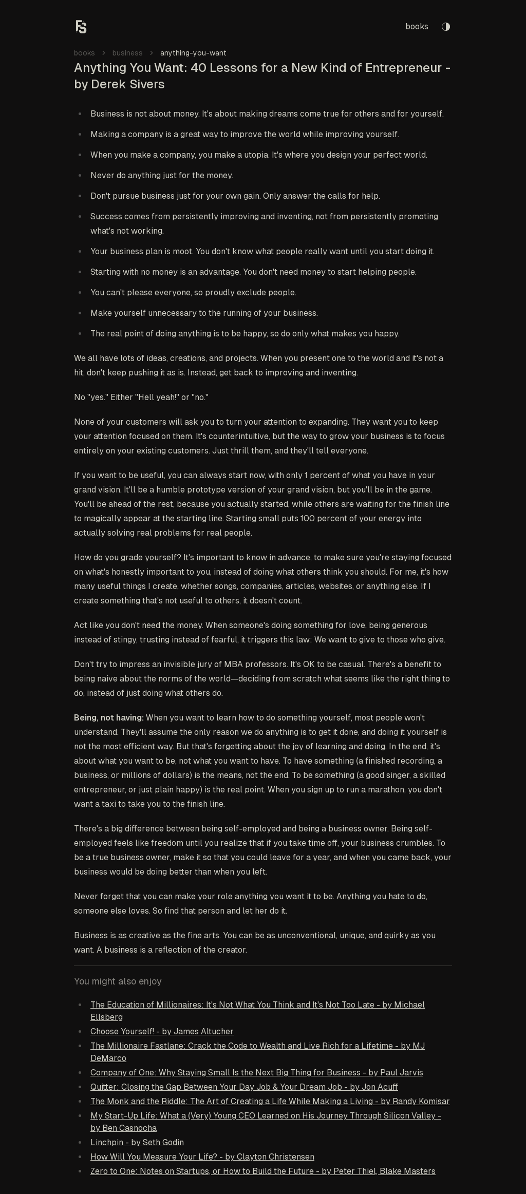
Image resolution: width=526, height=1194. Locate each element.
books (416, 26)
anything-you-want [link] (193, 53)
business (127, 53)
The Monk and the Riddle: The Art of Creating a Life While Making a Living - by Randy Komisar (270, 1101)
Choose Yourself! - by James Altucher (162, 1031)
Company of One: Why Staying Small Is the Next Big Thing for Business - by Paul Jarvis (256, 1072)
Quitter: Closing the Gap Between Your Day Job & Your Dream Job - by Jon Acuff (244, 1087)
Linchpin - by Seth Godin (137, 1142)
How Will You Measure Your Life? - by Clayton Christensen (202, 1157)
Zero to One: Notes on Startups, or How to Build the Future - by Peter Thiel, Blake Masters (263, 1171)
